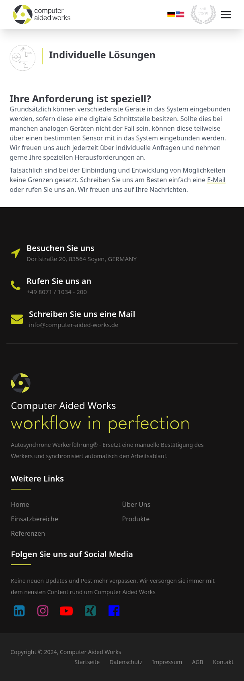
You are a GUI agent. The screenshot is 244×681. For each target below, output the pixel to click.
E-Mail (216, 179)
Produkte (136, 518)
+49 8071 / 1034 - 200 (57, 292)
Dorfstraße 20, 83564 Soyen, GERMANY (82, 259)
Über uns (136, 504)
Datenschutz (125, 662)
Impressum (167, 662)
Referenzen (28, 533)
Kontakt (223, 662)
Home (20, 504)
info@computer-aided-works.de (74, 325)
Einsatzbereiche (34, 518)
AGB (197, 662)
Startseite (87, 662)
